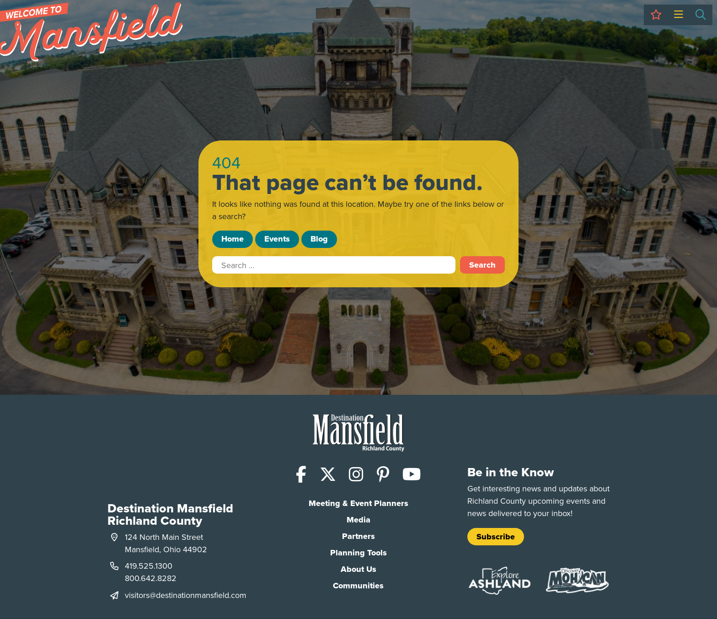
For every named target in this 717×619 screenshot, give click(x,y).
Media (358, 520)
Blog (319, 239)
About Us (358, 569)
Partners (358, 536)
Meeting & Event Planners (358, 503)
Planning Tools (358, 553)
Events (277, 239)
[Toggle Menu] (678, 15)
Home (232, 239)
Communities (358, 586)
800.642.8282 (151, 578)
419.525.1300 (148, 565)
